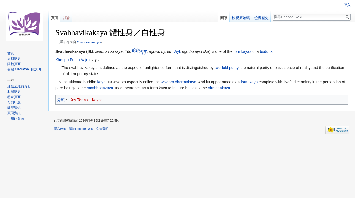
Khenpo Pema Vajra (72, 59)
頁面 (54, 18)
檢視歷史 (261, 18)
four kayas (242, 51)
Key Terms (79, 100)
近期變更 (14, 59)
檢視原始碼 (241, 18)
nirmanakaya (219, 88)
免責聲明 (102, 128)
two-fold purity (226, 67)
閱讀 (223, 18)
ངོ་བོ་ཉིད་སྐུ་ (139, 51)
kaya (101, 82)
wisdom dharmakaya (178, 82)
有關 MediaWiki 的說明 (24, 69)
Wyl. (177, 51)
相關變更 (14, 92)
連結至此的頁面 (19, 86)
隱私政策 (60, 128)
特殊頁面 (14, 97)
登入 (347, 5)
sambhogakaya (100, 88)
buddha (266, 51)
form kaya (249, 82)
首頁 (10, 53)
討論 (66, 18)
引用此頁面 (15, 118)
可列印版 (14, 102)
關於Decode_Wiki (81, 128)
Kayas (97, 100)
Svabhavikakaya (89, 42)
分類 (61, 100)
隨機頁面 (14, 64)
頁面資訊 (14, 113)
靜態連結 (14, 108)
